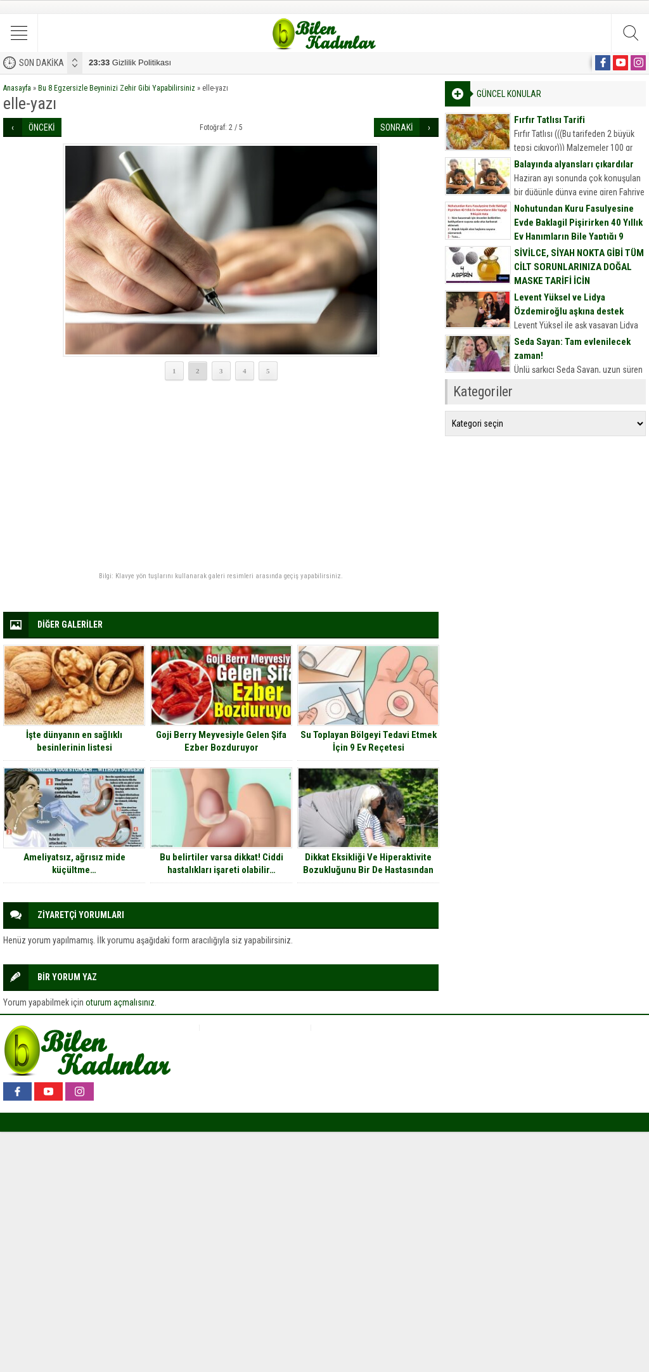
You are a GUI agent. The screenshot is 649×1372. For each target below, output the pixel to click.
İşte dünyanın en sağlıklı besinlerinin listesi (74, 741)
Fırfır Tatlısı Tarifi (549, 120)
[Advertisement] (221, 477)
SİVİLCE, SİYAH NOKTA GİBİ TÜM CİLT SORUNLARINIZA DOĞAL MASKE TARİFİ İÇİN (579, 267)
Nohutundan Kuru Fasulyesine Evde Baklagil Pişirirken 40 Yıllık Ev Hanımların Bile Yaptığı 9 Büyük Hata (578, 229)
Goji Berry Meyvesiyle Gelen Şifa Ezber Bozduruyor (221, 741)
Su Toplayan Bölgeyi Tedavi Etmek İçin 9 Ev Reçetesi (368, 741)
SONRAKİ (396, 127)
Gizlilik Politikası (130, 62)
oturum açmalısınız (120, 1002)
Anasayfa (17, 88)
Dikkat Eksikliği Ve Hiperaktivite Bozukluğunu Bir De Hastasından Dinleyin (368, 869)
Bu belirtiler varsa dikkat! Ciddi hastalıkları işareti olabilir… (221, 863)
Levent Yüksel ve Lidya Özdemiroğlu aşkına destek (569, 304)
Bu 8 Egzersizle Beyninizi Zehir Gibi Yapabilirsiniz (116, 88)
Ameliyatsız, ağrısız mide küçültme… (74, 863)
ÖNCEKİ (42, 127)
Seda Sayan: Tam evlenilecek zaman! (572, 348)
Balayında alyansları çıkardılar (574, 164)
